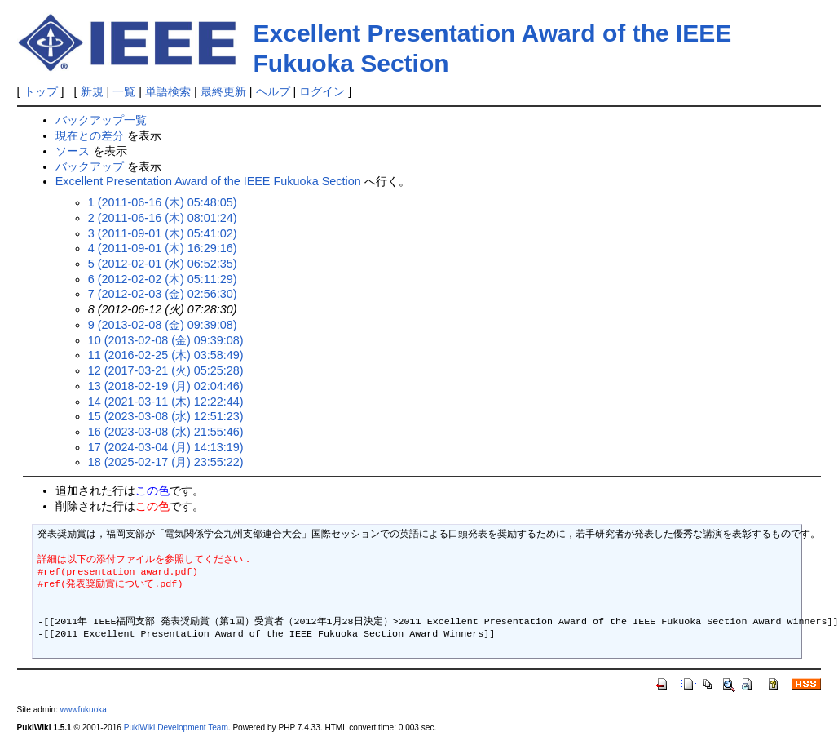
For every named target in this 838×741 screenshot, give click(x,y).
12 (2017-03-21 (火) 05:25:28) (166, 370)
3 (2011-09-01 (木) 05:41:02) (162, 233)
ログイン (322, 91)
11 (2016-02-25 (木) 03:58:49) (166, 355)
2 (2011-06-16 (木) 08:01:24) (162, 217)
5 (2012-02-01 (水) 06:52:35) (162, 263)
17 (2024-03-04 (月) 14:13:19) (166, 447)
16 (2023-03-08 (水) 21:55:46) (166, 431)
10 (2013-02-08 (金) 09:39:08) (166, 340)
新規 (92, 91)
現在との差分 (89, 135)
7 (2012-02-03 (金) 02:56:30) (162, 293)
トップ (41, 91)
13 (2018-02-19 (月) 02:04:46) (166, 386)
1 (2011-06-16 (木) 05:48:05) (162, 202)
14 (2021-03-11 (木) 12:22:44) (166, 401)
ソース (72, 151)
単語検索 (168, 91)
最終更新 (223, 91)
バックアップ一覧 (101, 119)
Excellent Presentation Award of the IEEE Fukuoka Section (208, 181)
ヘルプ (273, 91)
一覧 (123, 91)
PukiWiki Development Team (176, 727)
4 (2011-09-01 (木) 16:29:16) (162, 248)
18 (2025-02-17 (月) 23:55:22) (166, 461)
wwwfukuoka (83, 709)
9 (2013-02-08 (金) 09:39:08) (162, 324)
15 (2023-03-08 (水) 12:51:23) (166, 416)
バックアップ (89, 166)
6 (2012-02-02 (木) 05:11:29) (162, 279)
